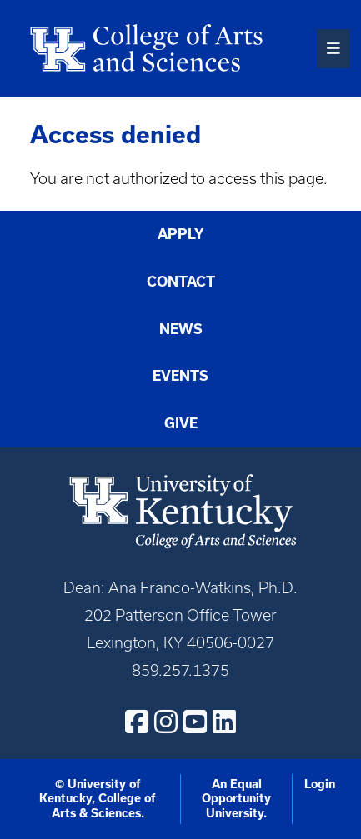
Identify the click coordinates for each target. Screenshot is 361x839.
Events (180, 375)
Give (181, 423)
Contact (181, 281)
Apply (181, 234)
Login (319, 784)
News (181, 329)
